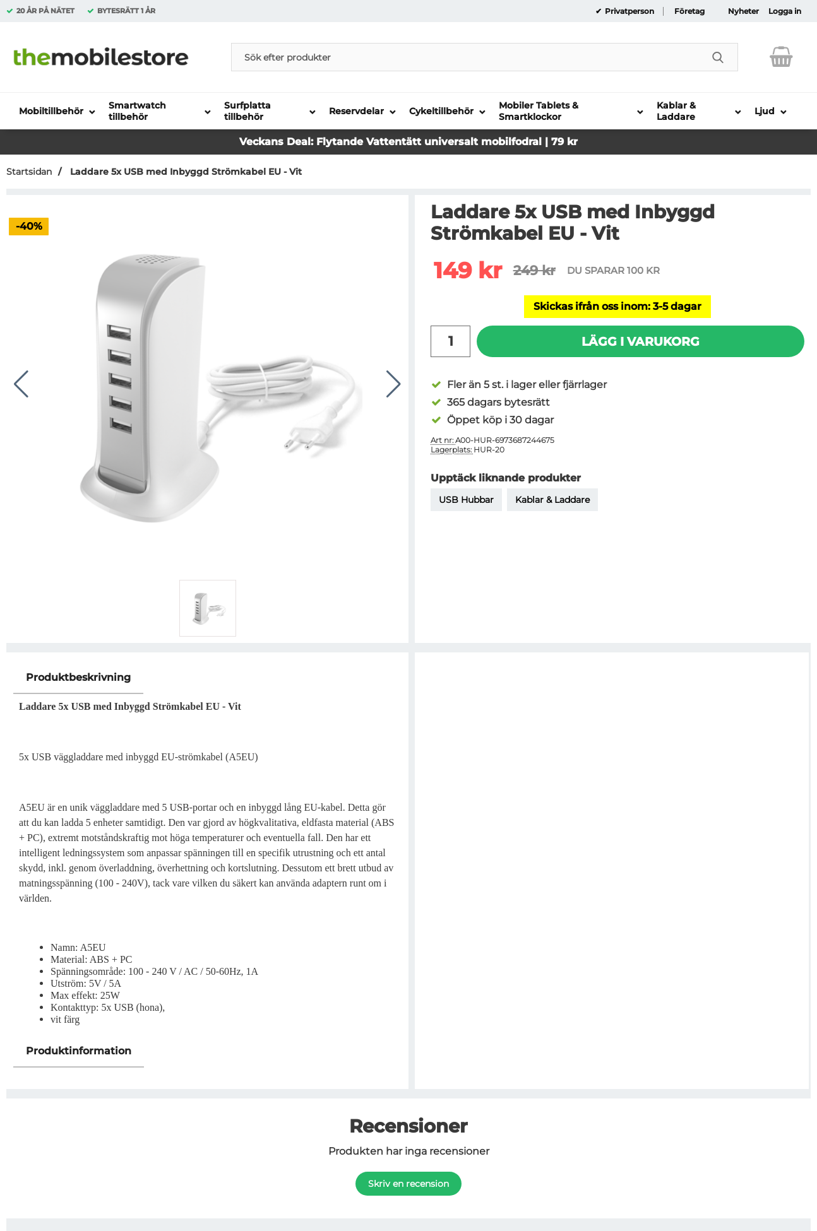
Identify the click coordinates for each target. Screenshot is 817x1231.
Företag (689, 11)
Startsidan (29, 171)
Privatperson (628, 11)
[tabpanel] (207, 848)
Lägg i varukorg (640, 341)
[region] (207, 678)
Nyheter (743, 11)
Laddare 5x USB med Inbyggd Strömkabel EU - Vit (185, 171)
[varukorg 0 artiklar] (781, 57)
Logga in (784, 11)
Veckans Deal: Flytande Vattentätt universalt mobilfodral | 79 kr (408, 142)
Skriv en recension (408, 1183)
